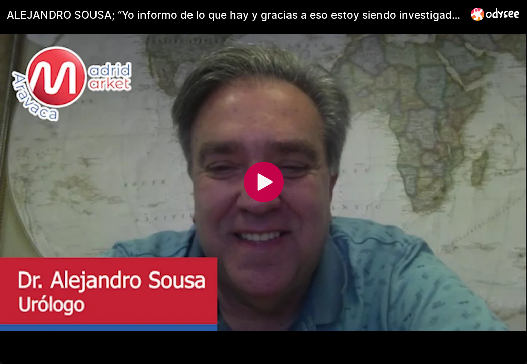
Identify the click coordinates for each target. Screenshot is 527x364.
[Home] (495, 14)
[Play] (264, 182)
